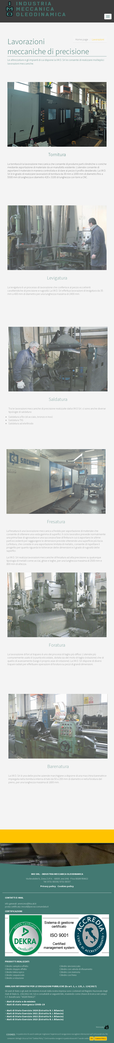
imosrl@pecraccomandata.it (34, 906)
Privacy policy (48, 886)
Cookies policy (66, 886)
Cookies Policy (100, 1038)
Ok (92, 1038)
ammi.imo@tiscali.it (27, 903)
